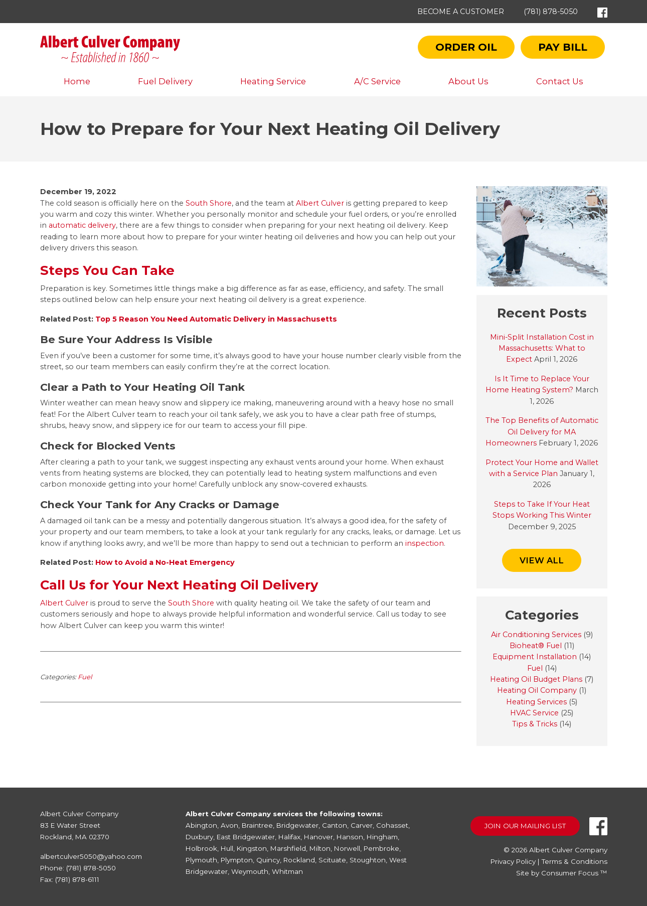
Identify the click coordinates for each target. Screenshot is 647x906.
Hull (227, 848)
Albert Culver (320, 203)
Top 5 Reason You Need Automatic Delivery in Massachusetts (216, 319)
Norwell (347, 848)
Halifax (289, 837)
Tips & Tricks (534, 723)
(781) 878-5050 (551, 11)
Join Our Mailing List (525, 826)
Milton (320, 848)
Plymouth (201, 860)
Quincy (268, 860)
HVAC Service (534, 712)
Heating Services (536, 701)
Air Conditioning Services (536, 634)
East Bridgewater (246, 837)
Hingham (382, 837)
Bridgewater (297, 825)
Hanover (318, 837)
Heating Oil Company (537, 690)
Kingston (252, 848)
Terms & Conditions (574, 861)
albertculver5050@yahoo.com (91, 856)
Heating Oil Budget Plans (536, 679)
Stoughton (368, 860)
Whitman (287, 871)
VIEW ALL (542, 560)
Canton (334, 825)
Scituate (332, 860)
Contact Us (559, 81)
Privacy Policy (513, 861)
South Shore (208, 203)
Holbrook (201, 848)
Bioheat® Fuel (536, 645)
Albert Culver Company (568, 850)
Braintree (257, 825)
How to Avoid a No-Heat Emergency (165, 562)
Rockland (299, 860)
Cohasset (392, 825)
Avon (229, 825)
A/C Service (377, 81)
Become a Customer (460, 11)
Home (77, 81)
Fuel (85, 677)
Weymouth (249, 871)
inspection (424, 543)
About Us (468, 81)
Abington (201, 825)
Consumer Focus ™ (574, 873)
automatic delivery (82, 225)
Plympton (237, 860)
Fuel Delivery (165, 81)
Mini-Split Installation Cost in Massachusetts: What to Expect (542, 348)
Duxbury (199, 837)
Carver (362, 825)
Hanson (350, 837)
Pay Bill (562, 47)
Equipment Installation (535, 656)
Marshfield (288, 848)
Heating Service (273, 81)
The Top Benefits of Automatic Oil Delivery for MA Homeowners (542, 431)
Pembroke (381, 848)
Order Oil (466, 47)
